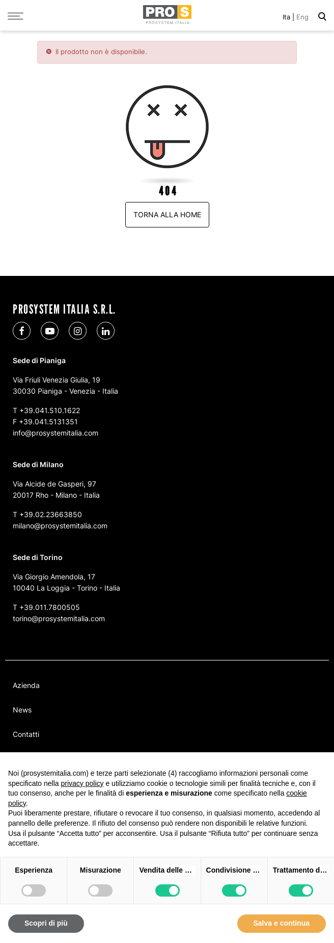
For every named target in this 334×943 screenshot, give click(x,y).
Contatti (26, 734)
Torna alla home (167, 214)
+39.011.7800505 (49, 607)
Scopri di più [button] (46, 923)
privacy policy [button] (82, 783)
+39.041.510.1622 (49, 410)
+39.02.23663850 (50, 514)
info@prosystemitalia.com (55, 432)
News (22, 709)
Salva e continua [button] (282, 923)
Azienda (26, 685)
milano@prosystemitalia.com (60, 525)
